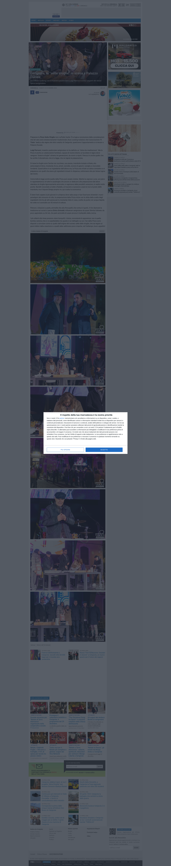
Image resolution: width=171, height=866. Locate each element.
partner (62, 418)
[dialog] (85, 433)
